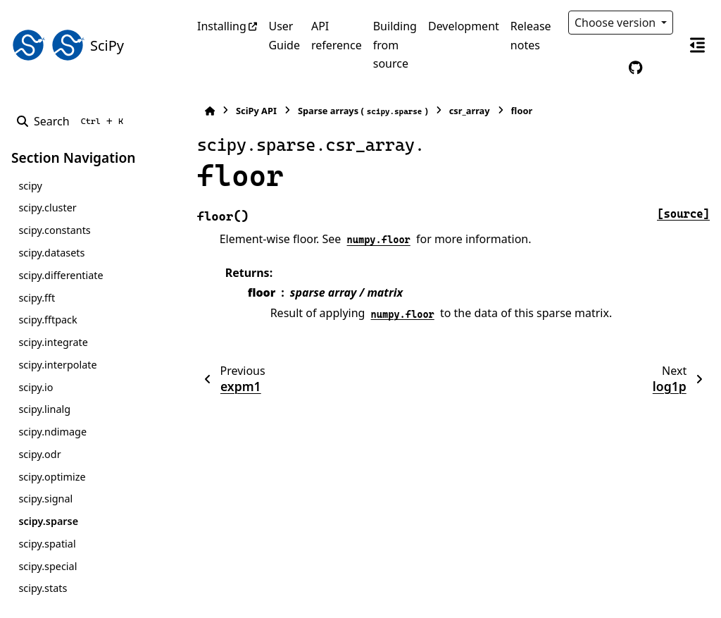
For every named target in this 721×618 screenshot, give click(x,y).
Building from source (395, 44)
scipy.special (47, 566)
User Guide (284, 35)
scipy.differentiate (60, 275)
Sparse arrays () (357, 111)
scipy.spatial (46, 543)
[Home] (204, 111)
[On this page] (697, 45)
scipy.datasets (51, 252)
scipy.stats (42, 588)
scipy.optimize (51, 476)
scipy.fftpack (47, 319)
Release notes (530, 35)
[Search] (72, 121)
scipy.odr (39, 454)
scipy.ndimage (52, 431)
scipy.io (35, 387)
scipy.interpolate (57, 364)
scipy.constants (54, 230)
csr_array (464, 110)
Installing (221, 26)
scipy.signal (45, 498)
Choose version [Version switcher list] (617, 22)
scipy (30, 185)
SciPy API (250, 110)
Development (463, 26)
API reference (336, 35)
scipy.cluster (47, 207)
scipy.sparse (48, 521)
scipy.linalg (44, 409)
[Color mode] (606, 68)
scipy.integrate (53, 342)
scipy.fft (36, 297)
